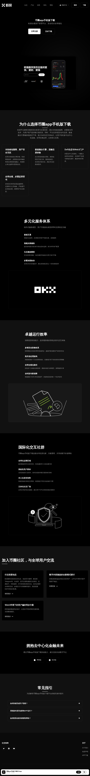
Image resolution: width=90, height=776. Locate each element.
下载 (84, 5)
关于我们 (85, 748)
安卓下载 (48, 31)
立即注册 (34, 31)
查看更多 (9, 594)
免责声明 (85, 751)
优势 (38, 5)
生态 (25, 5)
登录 (75, 5)
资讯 (44, 5)
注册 (78, 772)
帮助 (51, 5)
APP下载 (85, 755)
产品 (32, 5)
